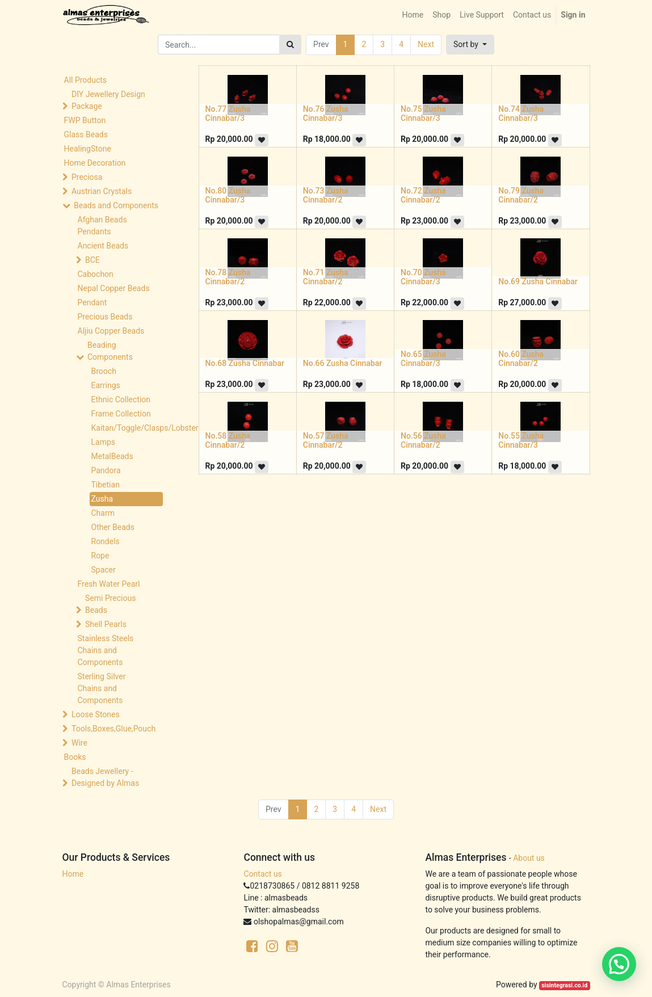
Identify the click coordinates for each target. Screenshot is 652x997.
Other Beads (112, 527)
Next (426, 44)
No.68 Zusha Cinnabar (244, 363)
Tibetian (105, 484)
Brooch (103, 371)
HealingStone (87, 148)
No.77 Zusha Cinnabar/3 (228, 113)
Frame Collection (121, 413)
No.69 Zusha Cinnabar (537, 281)
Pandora (106, 470)
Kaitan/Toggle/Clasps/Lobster (127, 427)
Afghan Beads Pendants (102, 225)
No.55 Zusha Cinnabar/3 (521, 440)
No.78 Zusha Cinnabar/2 (228, 277)
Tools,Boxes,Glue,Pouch (113, 728)
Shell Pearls (106, 624)
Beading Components (110, 350)
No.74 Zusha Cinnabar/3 (521, 113)
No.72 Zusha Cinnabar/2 (423, 195)
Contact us (262, 873)
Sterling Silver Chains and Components (102, 688)
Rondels (105, 541)
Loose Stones (95, 714)
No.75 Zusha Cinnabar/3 (423, 113)
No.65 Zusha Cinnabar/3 (423, 359)
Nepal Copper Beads (114, 288)
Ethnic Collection (121, 399)
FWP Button (85, 120)
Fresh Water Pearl (109, 583)
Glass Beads (86, 134)
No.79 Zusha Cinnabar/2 (521, 195)
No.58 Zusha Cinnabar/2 (228, 440)
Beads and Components (116, 205)
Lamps (103, 442)
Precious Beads (105, 316)
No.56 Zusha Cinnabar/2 (423, 440)
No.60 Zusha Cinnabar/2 (521, 359)
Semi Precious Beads (110, 604)
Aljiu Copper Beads (111, 330)
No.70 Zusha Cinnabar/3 (423, 277)
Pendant (92, 302)
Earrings (105, 385)
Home (73, 873)
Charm (103, 513)
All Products (85, 80)
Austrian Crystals (101, 191)
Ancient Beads (103, 245)
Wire (79, 742)
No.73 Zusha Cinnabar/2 (325, 195)
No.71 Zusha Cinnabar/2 (325, 277)
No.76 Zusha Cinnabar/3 (325, 113)
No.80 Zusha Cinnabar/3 (228, 195)
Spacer (103, 569)
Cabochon (95, 274)
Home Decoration (95, 162)
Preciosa (86, 177)
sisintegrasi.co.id (564, 985)
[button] (470, 44)
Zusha (102, 498)
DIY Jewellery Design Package (108, 100)
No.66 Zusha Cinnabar (342, 363)
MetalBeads (112, 456)
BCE (92, 259)
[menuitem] (412, 15)
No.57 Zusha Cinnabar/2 (325, 440)
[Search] (290, 44)
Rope (100, 555)
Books (75, 757)
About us (529, 858)
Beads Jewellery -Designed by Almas (105, 777)
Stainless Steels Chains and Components (106, 650)
